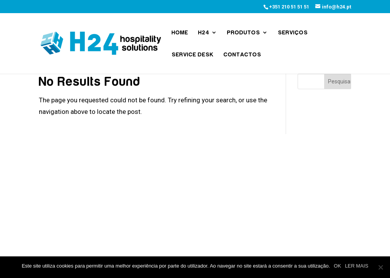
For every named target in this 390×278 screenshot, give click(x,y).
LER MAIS (356, 266)
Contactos (242, 55)
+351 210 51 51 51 (289, 7)
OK (337, 266)
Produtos (243, 33)
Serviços (293, 33)
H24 (203, 33)
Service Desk (193, 55)
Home (180, 33)
